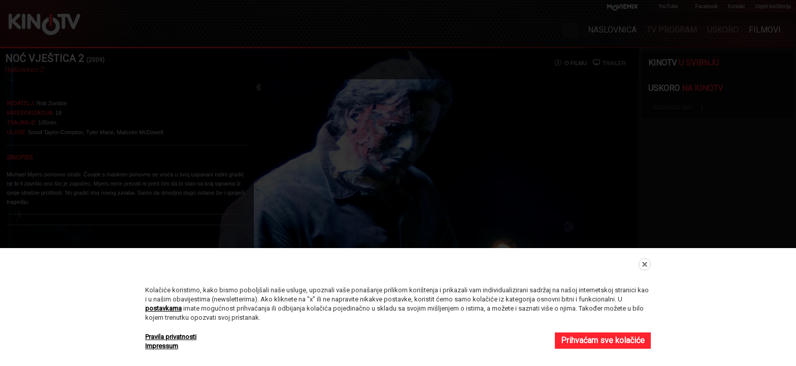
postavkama (163, 308)
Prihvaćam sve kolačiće (603, 340)
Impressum (161, 346)
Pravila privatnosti (170, 337)
